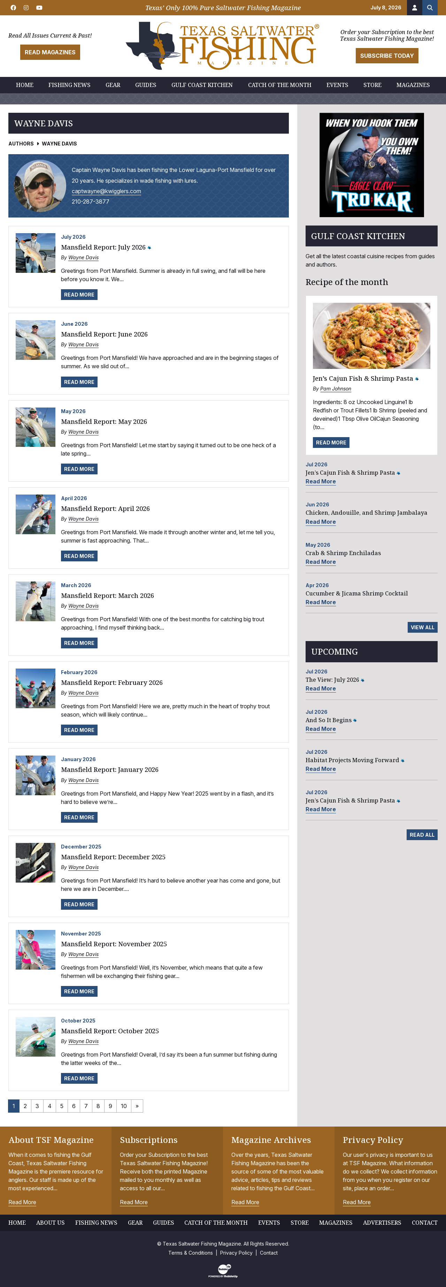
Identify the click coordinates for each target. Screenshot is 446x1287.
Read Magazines (50, 52)
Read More (79, 295)
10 (124, 1106)
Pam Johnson (335, 389)
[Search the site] (430, 7)
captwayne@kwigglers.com (106, 191)
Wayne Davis (83, 257)
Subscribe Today (387, 55)
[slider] (372, 165)
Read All (422, 835)
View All (423, 627)
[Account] (414, 7)
